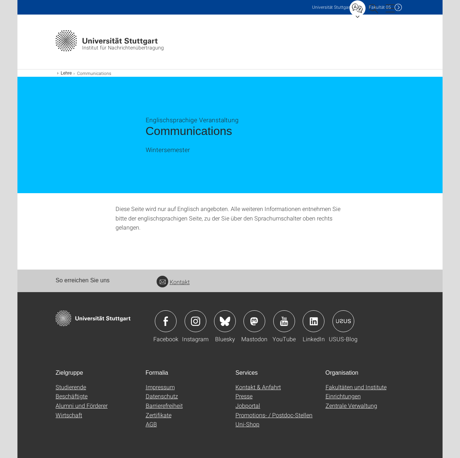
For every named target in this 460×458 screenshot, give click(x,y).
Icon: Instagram (195, 321)
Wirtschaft (69, 415)
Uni (331, 7)
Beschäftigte (72, 396)
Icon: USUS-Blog (343, 321)
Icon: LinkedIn (313, 321)
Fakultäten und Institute (356, 387)
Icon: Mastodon (254, 321)
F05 (380, 7)
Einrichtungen (343, 396)
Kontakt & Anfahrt (258, 387)
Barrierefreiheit (164, 405)
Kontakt (173, 282)
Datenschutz (162, 396)
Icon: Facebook (166, 321)
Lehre (66, 73)
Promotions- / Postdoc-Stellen (273, 415)
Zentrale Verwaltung (351, 405)
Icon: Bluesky (225, 321)
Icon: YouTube (284, 321)
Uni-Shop (247, 424)
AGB (151, 424)
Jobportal (247, 405)
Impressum (160, 387)
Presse (244, 396)
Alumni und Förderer (82, 405)
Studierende (71, 387)
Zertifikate (159, 415)
